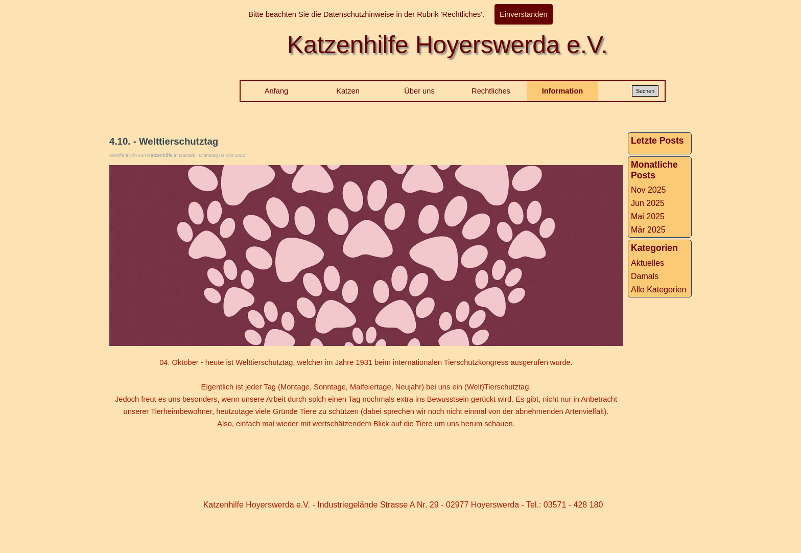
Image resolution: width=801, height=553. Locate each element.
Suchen (645, 91)
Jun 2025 (648, 203)
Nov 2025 (648, 190)
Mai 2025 (648, 216)
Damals (644, 276)
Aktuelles (647, 263)
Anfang (276, 91)
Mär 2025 (648, 229)
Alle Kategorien (659, 289)
